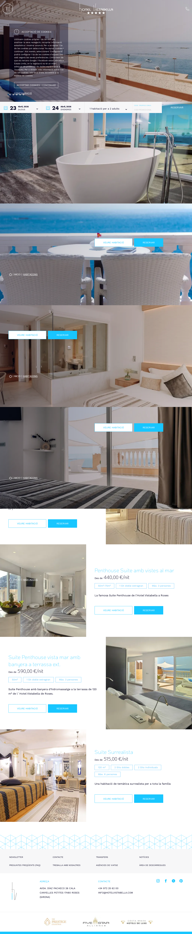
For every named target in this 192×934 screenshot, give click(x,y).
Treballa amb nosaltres (66, 865)
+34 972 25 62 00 (108, 888)
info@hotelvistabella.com (115, 892)
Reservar (177, 107)
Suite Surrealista (114, 751)
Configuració (23, 93)
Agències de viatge (107, 865)
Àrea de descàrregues (152, 865)
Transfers (102, 857)
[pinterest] (181, 881)
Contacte (58, 857)
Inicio (17, 681)
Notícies (144, 857)
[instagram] (158, 881)
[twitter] (173, 881)
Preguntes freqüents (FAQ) (24, 865)
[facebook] (165, 881)
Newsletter (16, 857)
